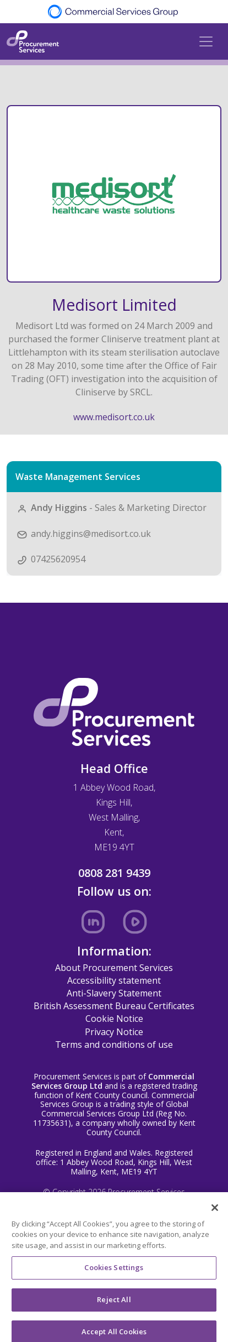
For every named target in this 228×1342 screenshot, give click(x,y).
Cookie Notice (114, 1018)
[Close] (215, 1214)
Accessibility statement (114, 980)
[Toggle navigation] (206, 41)
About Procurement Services (114, 968)
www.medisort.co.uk (114, 417)
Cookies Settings (113, 1274)
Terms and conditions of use (114, 1044)
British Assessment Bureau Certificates (114, 1006)
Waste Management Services (77, 477)
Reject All (114, 1305)
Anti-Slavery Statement (114, 993)
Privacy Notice (114, 1032)
